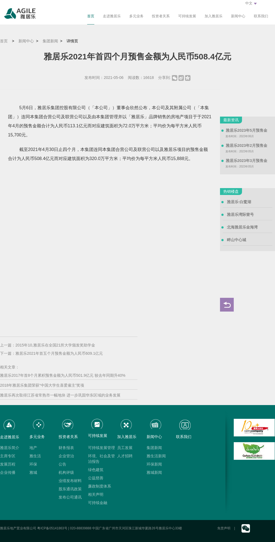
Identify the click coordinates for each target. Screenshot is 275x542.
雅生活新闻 (156, 456)
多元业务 (136, 16)
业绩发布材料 (70, 480)
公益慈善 (95, 478)
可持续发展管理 (101, 447)
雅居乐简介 (9, 447)
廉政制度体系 (99, 486)
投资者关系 (161, 16)
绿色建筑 (95, 469)
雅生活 (35, 456)
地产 (33, 447)
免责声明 (223, 528)
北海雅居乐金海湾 (242, 227)
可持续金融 (97, 502)
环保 (33, 464)
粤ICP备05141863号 (52, 528)
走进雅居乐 (112, 16)
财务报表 (66, 447)
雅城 (33, 472)
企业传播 (7, 472)
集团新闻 (50, 41)
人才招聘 (125, 456)
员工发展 (125, 447)
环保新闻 (154, 464)
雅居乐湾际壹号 (240, 214)
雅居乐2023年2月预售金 (246, 145)
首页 (90, 16)
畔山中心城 (236, 240)
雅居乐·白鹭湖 (239, 202)
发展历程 (7, 464)
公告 (62, 464)
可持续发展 (187, 16)
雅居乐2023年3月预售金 (246, 160)
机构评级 (66, 472)
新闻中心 (238, 16)
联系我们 (261, 16)
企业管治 (66, 456)
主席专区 (7, 456)
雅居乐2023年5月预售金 (246, 130)
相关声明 (95, 494)
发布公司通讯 (70, 497)
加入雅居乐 (213, 16)
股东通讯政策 (70, 489)
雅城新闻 (154, 472)
